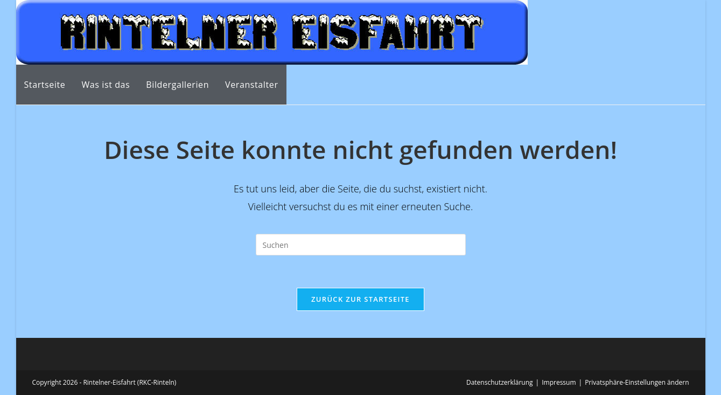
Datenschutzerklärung (499, 382)
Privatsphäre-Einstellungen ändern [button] (637, 382)
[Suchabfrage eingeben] (361, 244)
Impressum (559, 382)
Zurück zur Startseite (360, 299)
